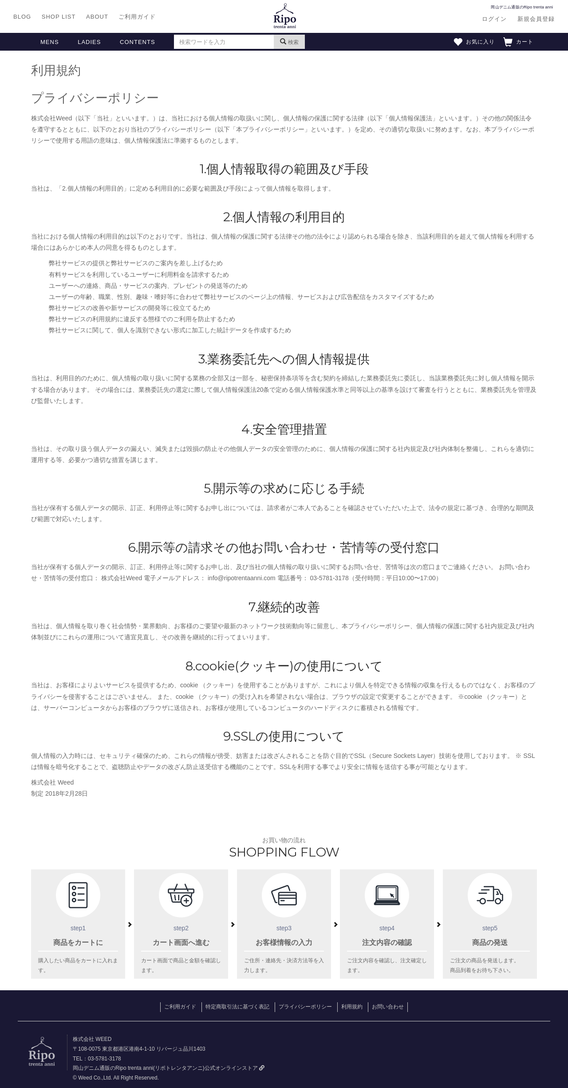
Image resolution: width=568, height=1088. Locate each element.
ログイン (494, 19)
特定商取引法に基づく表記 (237, 1007)
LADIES (89, 42)
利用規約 (352, 1007)
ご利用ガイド (137, 16)
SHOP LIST (59, 16)
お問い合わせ (388, 1007)
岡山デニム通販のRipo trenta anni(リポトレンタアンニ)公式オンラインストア (168, 1068)
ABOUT (97, 16)
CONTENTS (137, 42)
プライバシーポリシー (305, 1007)
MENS (49, 42)
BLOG (22, 16)
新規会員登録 (536, 19)
